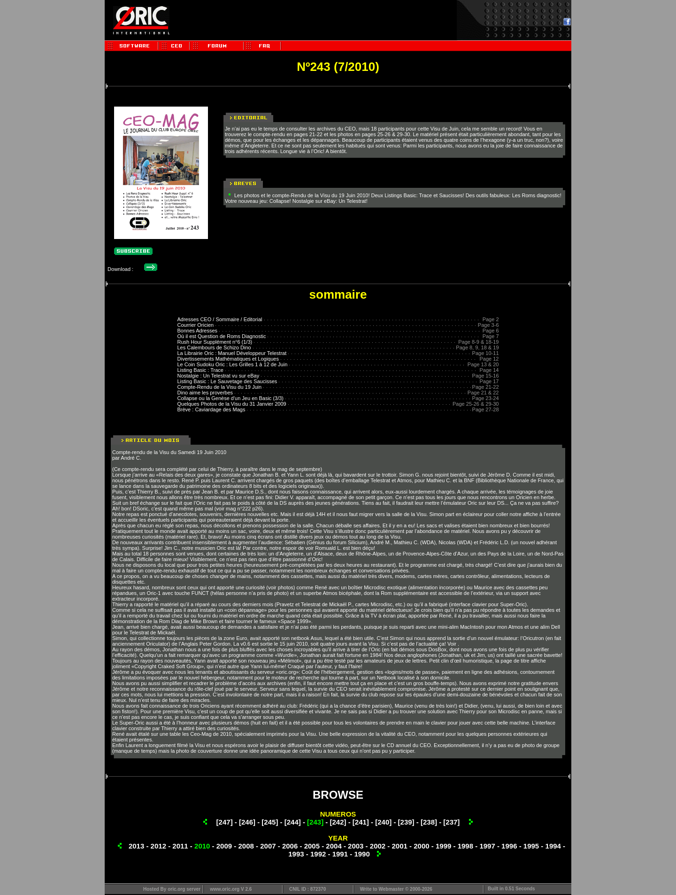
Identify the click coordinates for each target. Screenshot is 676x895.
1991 (340, 854)
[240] (383, 822)
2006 (290, 846)
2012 (158, 846)
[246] (247, 822)
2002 (377, 846)
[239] (406, 822)
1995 (531, 846)
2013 (136, 846)
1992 (318, 854)
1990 (361, 854)
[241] (361, 822)
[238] (429, 822)
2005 (312, 846)
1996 (509, 846)
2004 (333, 846)
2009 (224, 846)
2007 (268, 846)
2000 (421, 846)
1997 (487, 846)
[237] (451, 822)
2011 (180, 846)
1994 (553, 846)
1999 (443, 846)
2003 (355, 846)
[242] (338, 822)
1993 (296, 854)
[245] (269, 822)
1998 (465, 846)
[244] (292, 822)
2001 (399, 846)
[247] (224, 822)
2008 (246, 846)
